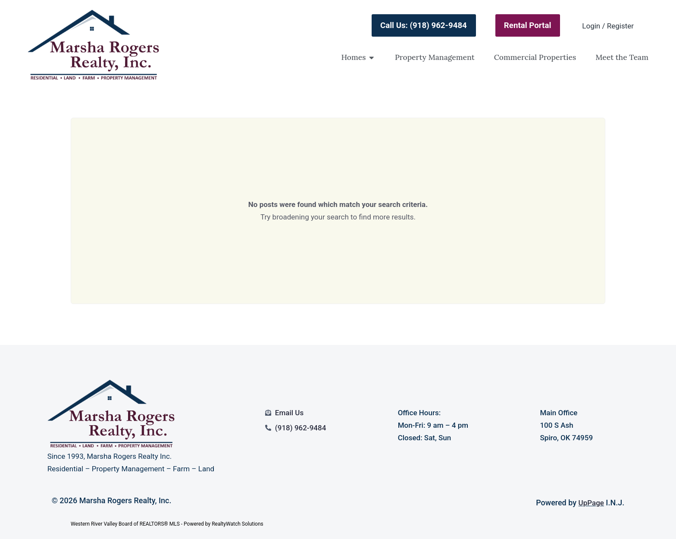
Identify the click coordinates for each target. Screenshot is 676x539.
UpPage (591, 502)
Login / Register (608, 26)
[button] (372, 57)
